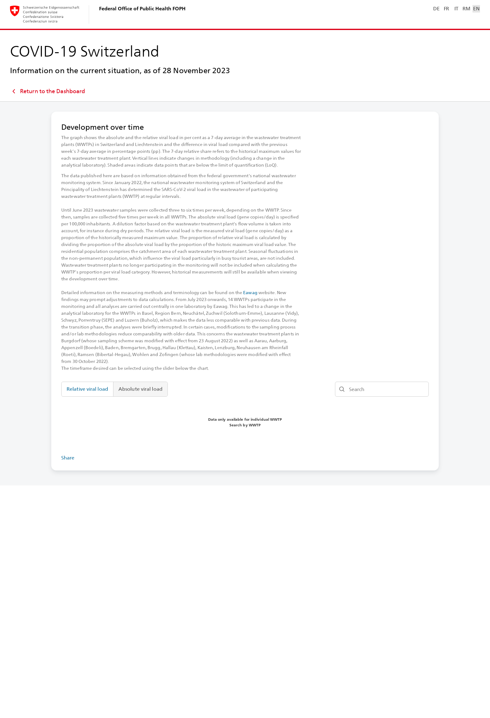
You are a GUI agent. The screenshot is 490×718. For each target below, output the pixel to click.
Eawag (250, 292)
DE (436, 9)
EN (476, 9)
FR (446, 9)
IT (456, 9)
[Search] (382, 389)
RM (466, 9)
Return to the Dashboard (47, 91)
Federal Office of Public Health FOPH (142, 9)
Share (68, 458)
